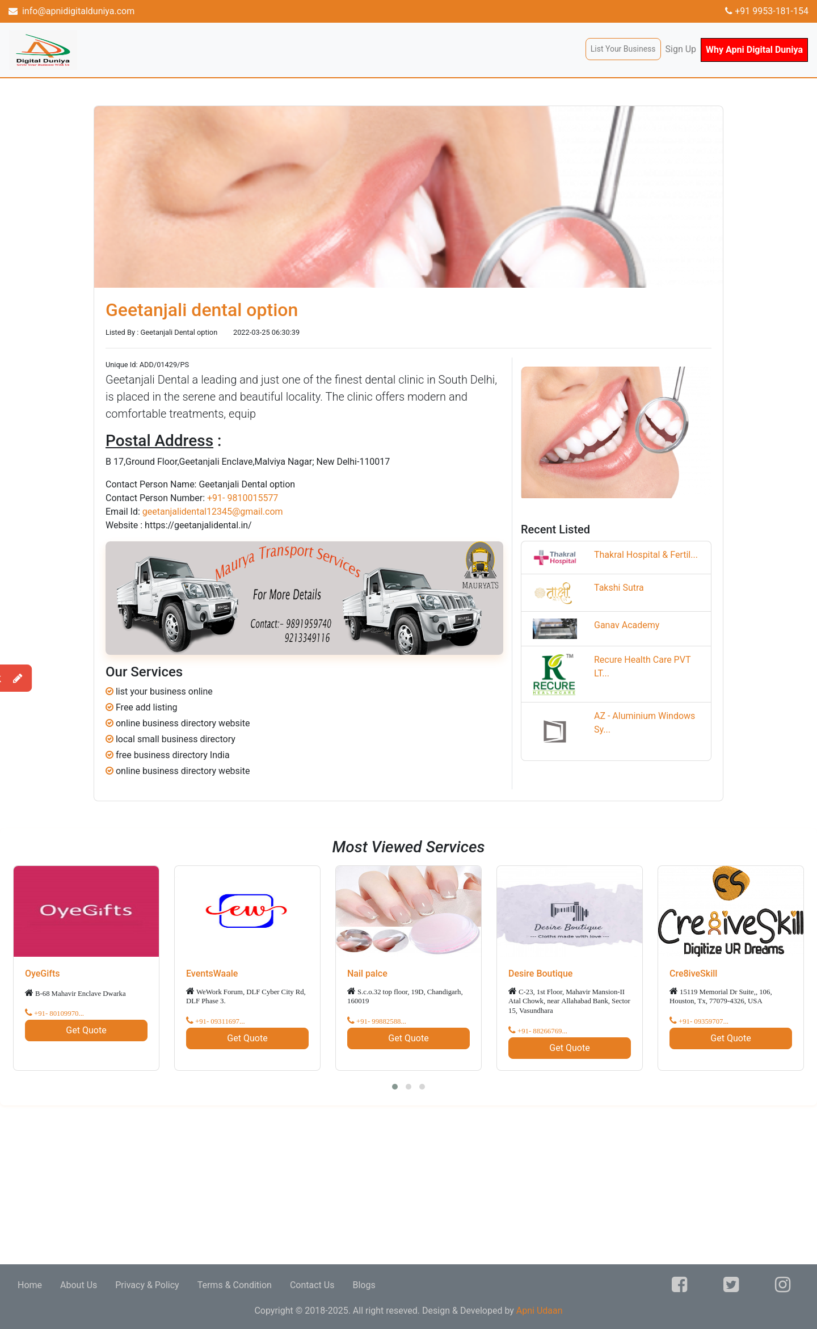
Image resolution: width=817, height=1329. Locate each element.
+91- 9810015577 (242, 498)
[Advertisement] (340, 1184)
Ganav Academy (626, 625)
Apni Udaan (539, 1310)
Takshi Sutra (619, 587)
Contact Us (312, 1285)
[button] (395, 1086)
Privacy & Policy (147, 1285)
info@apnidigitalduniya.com (71, 11)
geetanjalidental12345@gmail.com (212, 511)
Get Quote (86, 1030)
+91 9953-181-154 (766, 11)
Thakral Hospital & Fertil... (646, 554)
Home (30, 1285)
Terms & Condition (234, 1285)
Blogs (363, 1285)
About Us (78, 1285)
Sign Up (681, 49)
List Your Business (623, 48)
